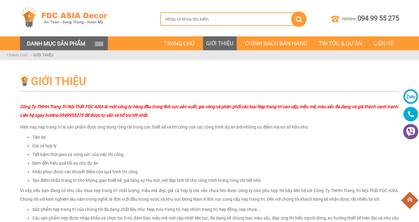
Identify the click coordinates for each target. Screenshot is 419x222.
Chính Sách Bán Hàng (276, 43)
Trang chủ (179, 43)
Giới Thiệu (220, 43)
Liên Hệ (384, 43)
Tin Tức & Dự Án (340, 43)
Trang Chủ (17, 55)
